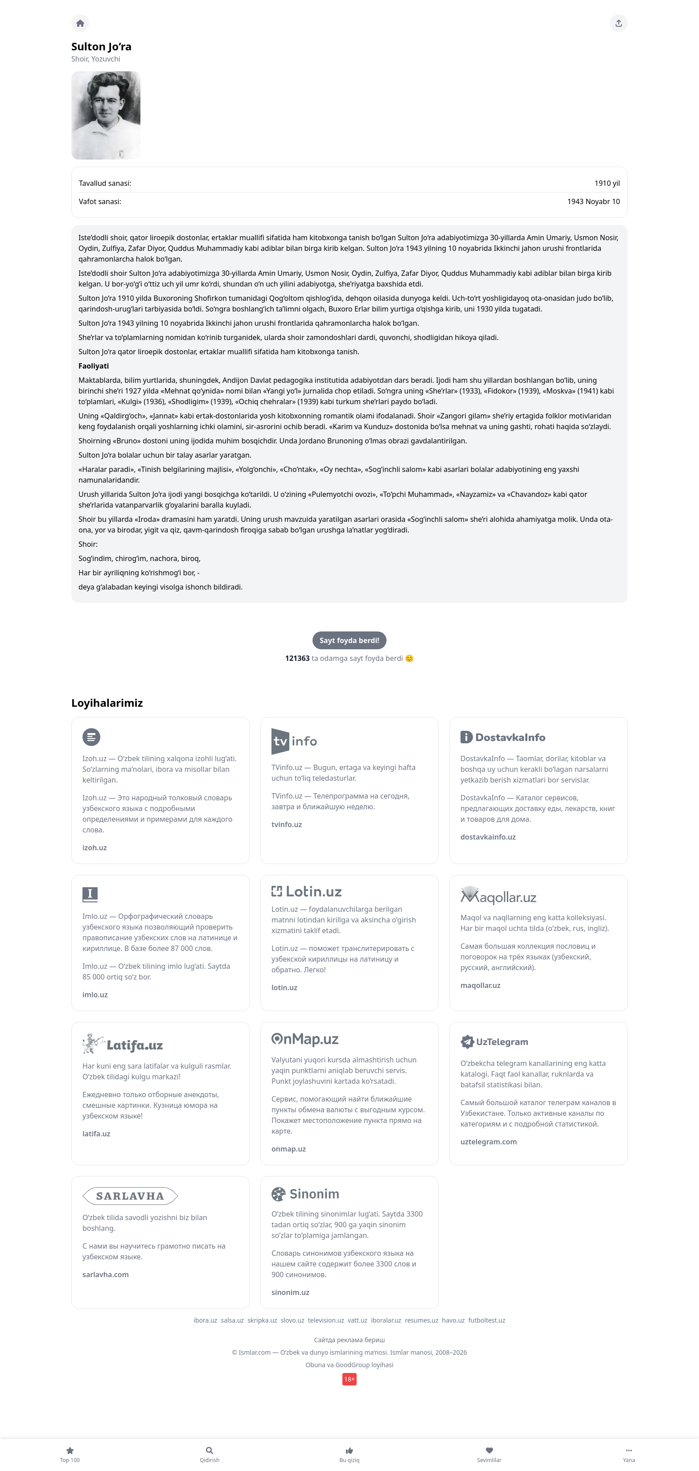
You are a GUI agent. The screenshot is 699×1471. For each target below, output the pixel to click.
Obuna (315, 1364)
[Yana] (629, 1455)
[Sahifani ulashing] (619, 23)
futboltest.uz (487, 1320)
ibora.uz (205, 1320)
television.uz (326, 1320)
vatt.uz (357, 1320)
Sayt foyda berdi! (349, 640)
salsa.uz (232, 1320)
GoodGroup (352, 1364)
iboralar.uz (386, 1320)
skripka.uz (262, 1320)
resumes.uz (421, 1320)
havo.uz (453, 1320)
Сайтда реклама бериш (349, 1340)
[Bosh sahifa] (80, 23)
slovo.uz (292, 1320)
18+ (349, 1379)
